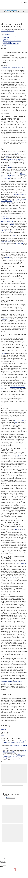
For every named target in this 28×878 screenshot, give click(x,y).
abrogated (7, 257)
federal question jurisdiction (9, 231)
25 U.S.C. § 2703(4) (15, 455)
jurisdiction (11, 224)
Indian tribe (9, 156)
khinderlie (3, 728)
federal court (17, 194)
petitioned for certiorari (6, 241)
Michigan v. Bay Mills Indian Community (14, 30)
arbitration (4, 319)
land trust (3, 183)
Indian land (6, 37)
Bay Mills (9, 167)
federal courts (6, 34)
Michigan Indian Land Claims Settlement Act (13, 174)
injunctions (3, 262)
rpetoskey (3, 729)
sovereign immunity (19, 243)
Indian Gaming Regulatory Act (10, 36)
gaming (14, 151)
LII (3, 10)
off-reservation (7, 42)
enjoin (22, 194)
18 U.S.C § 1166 (12, 577)
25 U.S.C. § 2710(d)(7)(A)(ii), (20, 420)
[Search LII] (23, 2)
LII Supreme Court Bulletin (11, 10)
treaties (6, 180)
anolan (2, 735)
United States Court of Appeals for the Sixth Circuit (13, 67)
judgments (8, 178)
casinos (5, 33)
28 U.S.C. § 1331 (17, 529)
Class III (16, 422)
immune (14, 235)
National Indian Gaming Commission (12, 40)
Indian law (5, 39)
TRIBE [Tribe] (4, 45)
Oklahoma (3, 353)
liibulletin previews (10, 797)
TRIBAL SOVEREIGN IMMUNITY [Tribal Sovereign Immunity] (10, 44)
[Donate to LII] (21, 2)
